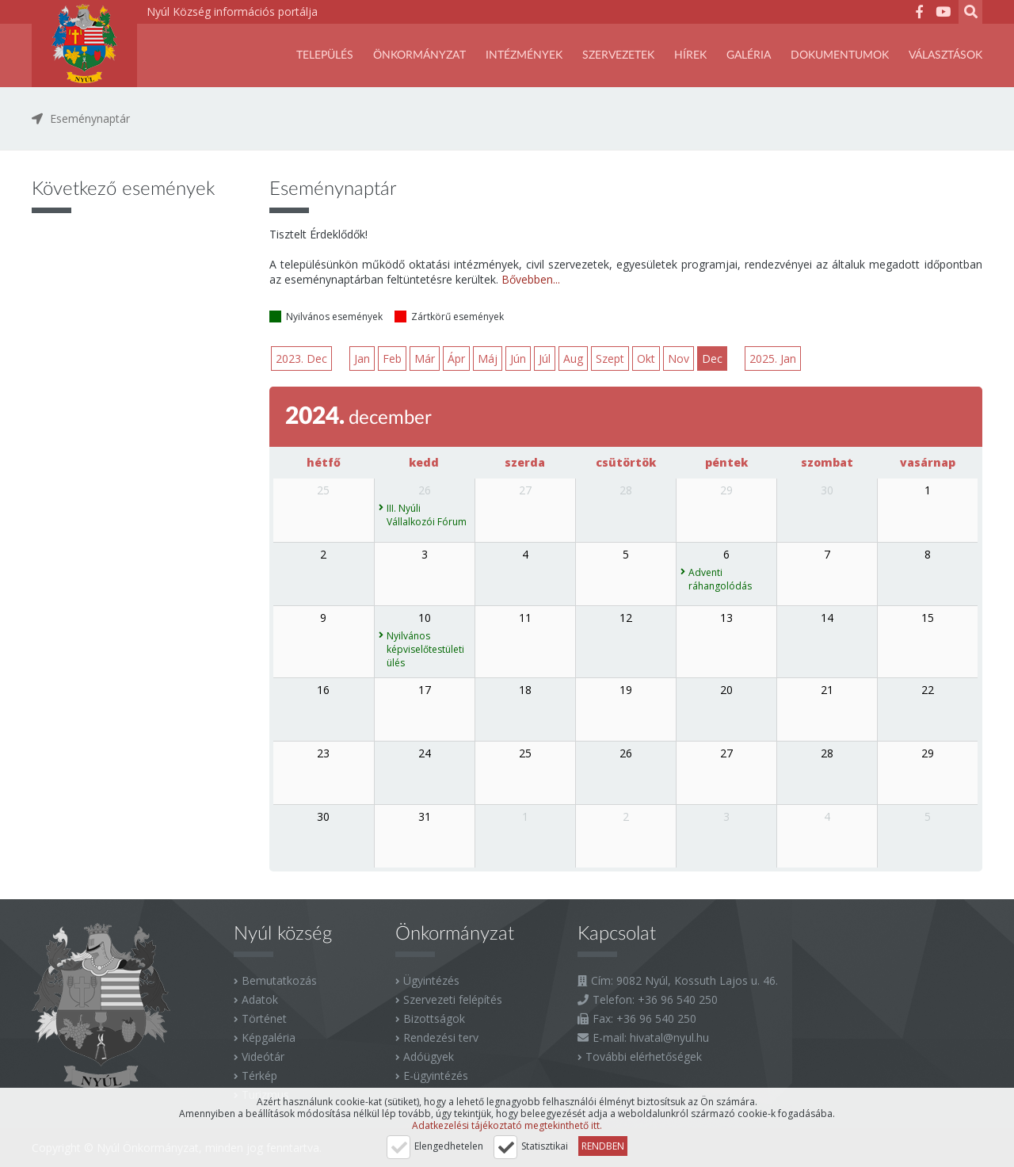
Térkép (259, 1075)
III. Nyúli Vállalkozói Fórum (427, 515)
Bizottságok (434, 1018)
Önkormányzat (419, 55)
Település (324, 55)
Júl (545, 358)
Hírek (690, 55)
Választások (945, 55)
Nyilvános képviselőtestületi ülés (425, 649)
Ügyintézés (431, 980)
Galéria (748, 55)
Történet (264, 1018)
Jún (518, 358)
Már (424, 358)
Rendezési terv (440, 1037)
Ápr (456, 358)
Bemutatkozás (279, 980)
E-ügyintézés (435, 1075)
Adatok (260, 999)
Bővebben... (530, 279)
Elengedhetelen (448, 1146)
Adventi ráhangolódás (720, 579)
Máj (487, 358)
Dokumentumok (840, 55)
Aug (573, 358)
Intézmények (524, 55)
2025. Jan (772, 358)
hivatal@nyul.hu (669, 1037)
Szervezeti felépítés (452, 999)
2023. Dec (301, 358)
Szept (610, 358)
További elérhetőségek (643, 1056)
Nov (678, 358)
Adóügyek (428, 1056)
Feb (392, 358)
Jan (362, 358)
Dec (712, 358)
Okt (646, 358)
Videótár (263, 1056)
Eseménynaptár (90, 118)
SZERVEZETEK (618, 55)
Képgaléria (268, 1037)
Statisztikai (544, 1146)
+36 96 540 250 (678, 999)
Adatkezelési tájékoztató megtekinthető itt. (507, 1125)
